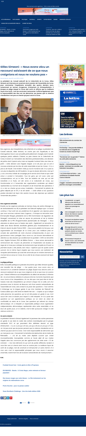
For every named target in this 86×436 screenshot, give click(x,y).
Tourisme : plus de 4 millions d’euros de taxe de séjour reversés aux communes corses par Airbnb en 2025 (54, 32)
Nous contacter (38, 420)
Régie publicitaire (13, 420)
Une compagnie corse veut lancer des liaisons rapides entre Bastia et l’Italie (74, 214)
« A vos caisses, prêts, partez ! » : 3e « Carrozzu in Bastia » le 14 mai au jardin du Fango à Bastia (77, 32)
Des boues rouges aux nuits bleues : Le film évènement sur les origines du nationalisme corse (31, 32)
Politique (24, 19)
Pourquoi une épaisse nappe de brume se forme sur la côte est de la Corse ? (74, 221)
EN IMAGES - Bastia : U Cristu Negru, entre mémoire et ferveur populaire (8, 31)
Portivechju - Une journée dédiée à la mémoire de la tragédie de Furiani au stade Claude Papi (72, 150)
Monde (55, 19)
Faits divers (16, 19)
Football (32, 19)
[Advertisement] (43, 49)
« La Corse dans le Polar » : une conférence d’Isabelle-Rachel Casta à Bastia (71, 175)
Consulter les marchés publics (10, 23)
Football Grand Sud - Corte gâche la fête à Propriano (27, 365)
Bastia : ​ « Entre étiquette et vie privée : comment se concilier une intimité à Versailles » (72, 166)
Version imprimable (35, 405)
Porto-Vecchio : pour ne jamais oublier (20, 386)
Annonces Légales (65, 19)
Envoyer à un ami (18, 405)
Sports (39, 19)
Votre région (48, 19)
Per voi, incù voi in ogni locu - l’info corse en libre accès (43, 6)
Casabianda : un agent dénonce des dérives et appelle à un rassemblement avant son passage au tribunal (74, 204)
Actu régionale (6, 19)
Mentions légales (26, 420)
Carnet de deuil (27, 23)
